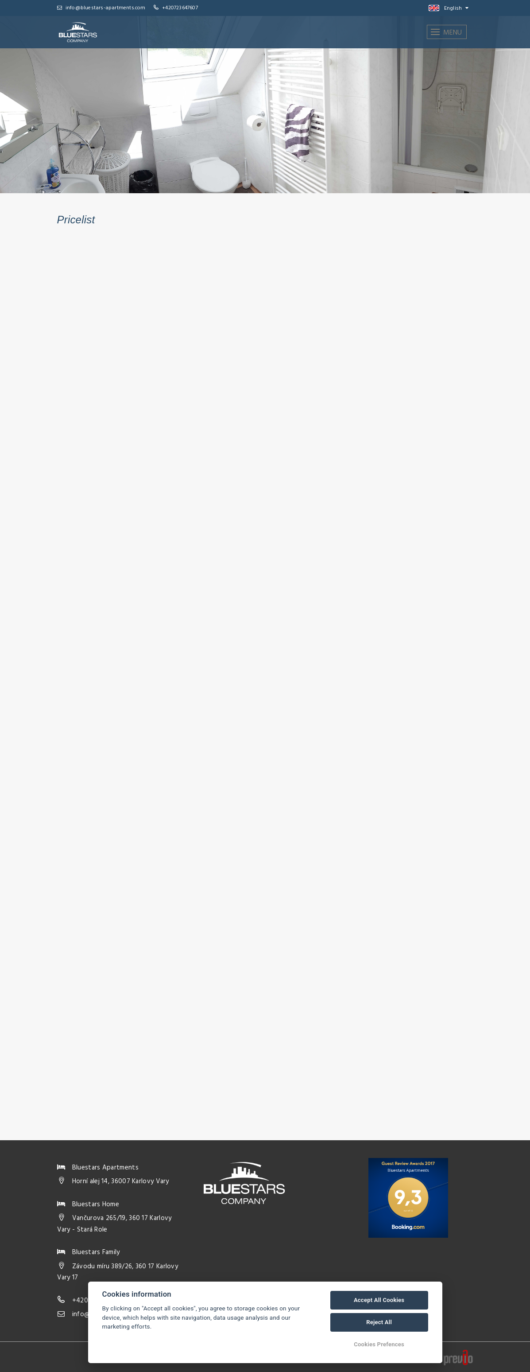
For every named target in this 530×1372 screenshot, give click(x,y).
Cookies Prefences (379, 1344)
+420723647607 (180, 8)
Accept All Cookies (379, 1300)
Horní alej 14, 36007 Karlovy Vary (120, 1181)
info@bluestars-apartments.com (101, 8)
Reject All (379, 1322)
